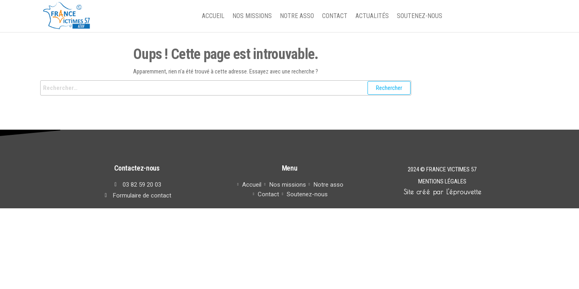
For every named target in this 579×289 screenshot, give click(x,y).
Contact (334, 16)
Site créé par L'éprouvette (442, 191)
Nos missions (252, 16)
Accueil (213, 16)
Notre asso (297, 16)
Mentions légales (442, 181)
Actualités (372, 16)
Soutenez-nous (419, 16)
